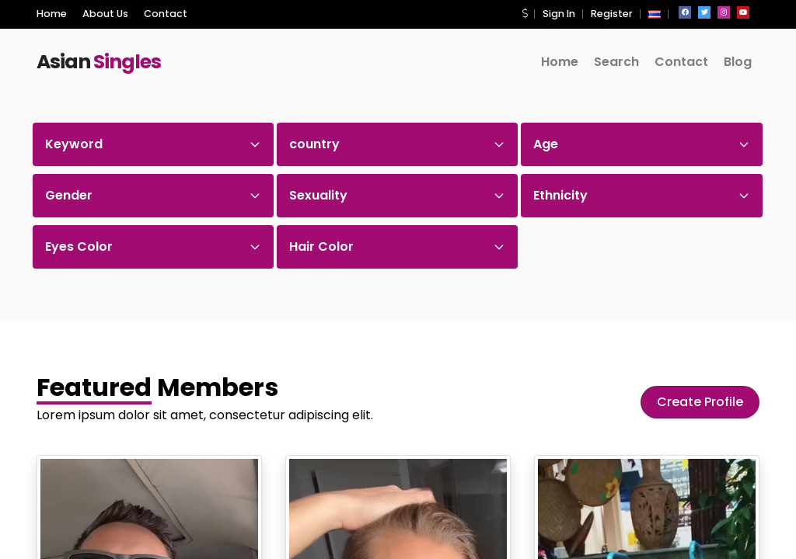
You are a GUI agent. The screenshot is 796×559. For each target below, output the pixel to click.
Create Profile (700, 402)
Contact (165, 13)
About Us (105, 13)
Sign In (559, 13)
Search (616, 62)
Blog (738, 62)
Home (52, 13)
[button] (524, 13)
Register (612, 13)
